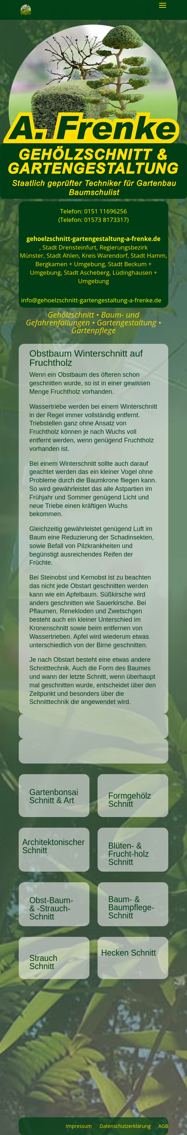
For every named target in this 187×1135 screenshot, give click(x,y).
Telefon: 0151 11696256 (93, 211)
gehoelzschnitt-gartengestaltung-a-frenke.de (93, 239)
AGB (163, 1126)
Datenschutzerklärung (125, 1126)
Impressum (79, 1126)
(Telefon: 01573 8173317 (92, 220)
